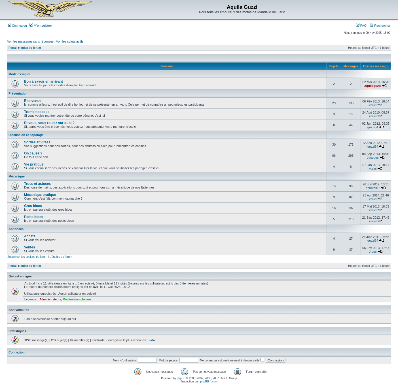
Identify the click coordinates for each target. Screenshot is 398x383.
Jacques (373, 157)
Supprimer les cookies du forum (27, 256)
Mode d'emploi (19, 74)
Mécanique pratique (40, 195)
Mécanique (17, 176)
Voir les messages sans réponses (30, 41)
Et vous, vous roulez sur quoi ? (49, 123)
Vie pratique (33, 164)
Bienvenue (32, 101)
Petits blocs (33, 217)
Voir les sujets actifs (70, 41)
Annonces (16, 229)
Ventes (29, 247)
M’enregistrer (40, 25)
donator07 (373, 188)
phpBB (181, 378)
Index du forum (30, 47)
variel (372, 105)
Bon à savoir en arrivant (43, 81)
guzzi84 (372, 127)
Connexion (17, 25)
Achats (29, 236)
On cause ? (33, 153)
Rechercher (380, 25)
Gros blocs (33, 206)
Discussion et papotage (26, 135)
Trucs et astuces (37, 184)
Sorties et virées (37, 142)
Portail (13, 47)
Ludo (151, 340)
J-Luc (373, 251)
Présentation (18, 93)
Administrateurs (50, 299)
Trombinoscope (36, 112)
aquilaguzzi (372, 85)
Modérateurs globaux (77, 299)
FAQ (361, 25)
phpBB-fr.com (209, 381)
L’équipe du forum (61, 256)
